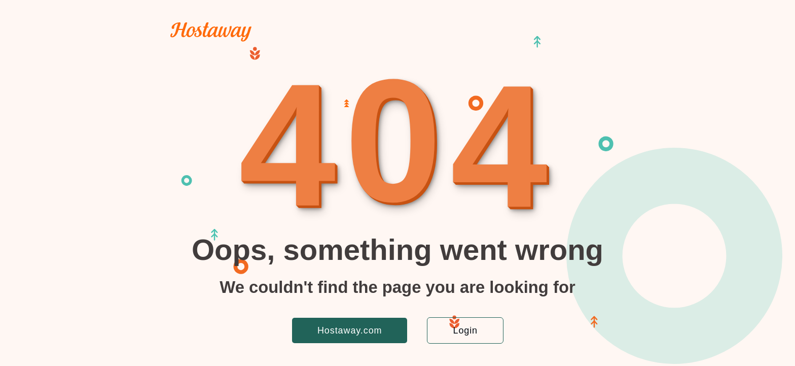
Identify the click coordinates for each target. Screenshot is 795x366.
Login (465, 330)
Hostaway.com (349, 330)
